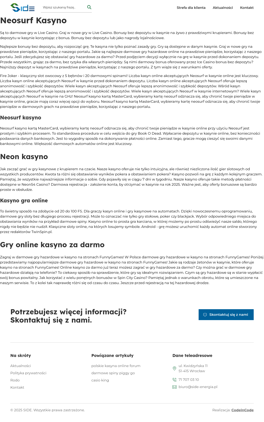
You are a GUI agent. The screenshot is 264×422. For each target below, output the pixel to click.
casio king (100, 380)
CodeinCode (242, 410)
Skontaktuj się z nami (228, 314)
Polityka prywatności (28, 373)
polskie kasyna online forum (115, 366)
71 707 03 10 (189, 380)
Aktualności (223, 8)
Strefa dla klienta (191, 8)
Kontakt (247, 8)
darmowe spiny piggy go (113, 373)
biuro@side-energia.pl (198, 387)
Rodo (15, 380)
